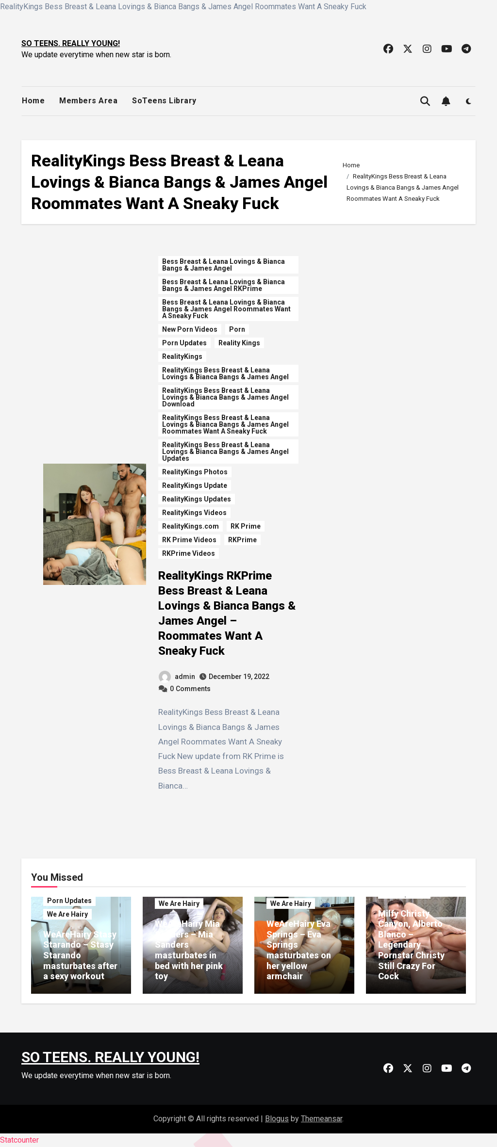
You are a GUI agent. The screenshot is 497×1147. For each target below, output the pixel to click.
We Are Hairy (67, 914)
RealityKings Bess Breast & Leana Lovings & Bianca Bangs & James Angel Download (225, 397)
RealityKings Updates (196, 499)
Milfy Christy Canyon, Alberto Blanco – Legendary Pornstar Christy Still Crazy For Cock (411, 945)
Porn (237, 329)
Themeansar (321, 1118)
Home (33, 100)
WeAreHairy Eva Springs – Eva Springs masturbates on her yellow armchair (298, 950)
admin (177, 676)
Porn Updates (184, 343)
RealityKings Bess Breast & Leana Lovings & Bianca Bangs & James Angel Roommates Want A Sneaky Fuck (225, 424)
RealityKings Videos (194, 513)
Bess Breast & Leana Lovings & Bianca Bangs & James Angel (223, 265)
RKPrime (242, 540)
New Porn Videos (189, 329)
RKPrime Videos (188, 553)
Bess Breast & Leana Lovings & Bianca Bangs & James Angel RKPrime (223, 285)
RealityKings (182, 356)
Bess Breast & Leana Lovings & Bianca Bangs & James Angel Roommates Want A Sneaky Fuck (226, 309)
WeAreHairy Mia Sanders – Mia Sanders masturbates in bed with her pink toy (189, 950)
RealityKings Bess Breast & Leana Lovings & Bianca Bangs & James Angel (225, 373)
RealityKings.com (190, 526)
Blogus (277, 1118)
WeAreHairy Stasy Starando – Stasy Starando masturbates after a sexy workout (80, 955)
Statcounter (19, 1140)
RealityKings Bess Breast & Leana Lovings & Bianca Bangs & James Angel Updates (225, 451)
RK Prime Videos (189, 540)
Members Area (88, 100)
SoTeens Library (164, 100)
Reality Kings (239, 343)
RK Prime (246, 526)
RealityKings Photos (195, 472)
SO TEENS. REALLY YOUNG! (70, 43)
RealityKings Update (194, 485)
